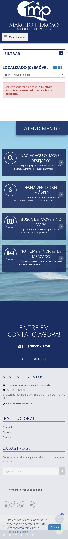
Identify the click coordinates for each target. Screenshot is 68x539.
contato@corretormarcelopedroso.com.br (29, 385)
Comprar (7, 432)
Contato (7, 437)
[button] (34, 75)
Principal (7, 427)
